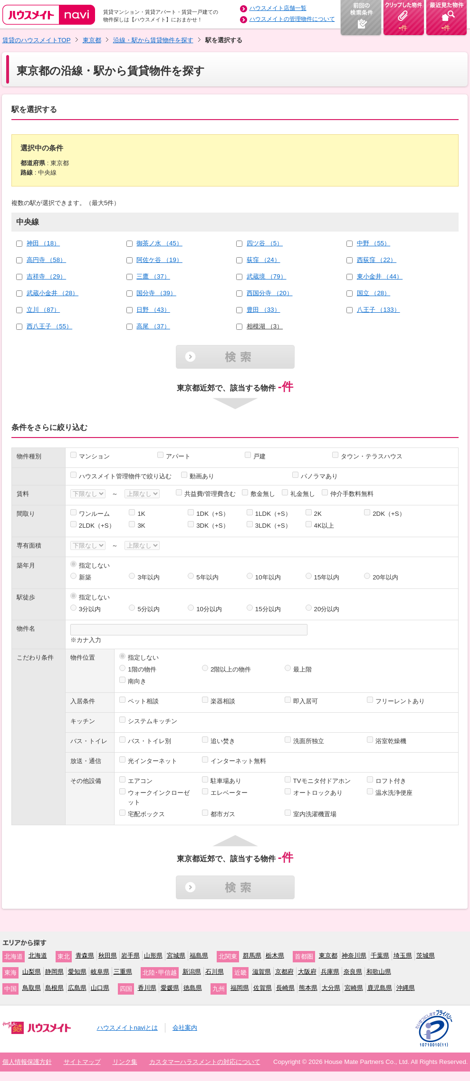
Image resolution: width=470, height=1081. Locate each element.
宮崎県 (354, 987)
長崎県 (285, 987)
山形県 (153, 955)
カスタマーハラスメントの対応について (204, 1061)
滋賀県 (261, 971)
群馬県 (252, 955)
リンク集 (125, 1061)
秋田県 (107, 955)
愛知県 (77, 971)
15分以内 (268, 609)
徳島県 (192, 987)
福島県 (199, 955)
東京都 (92, 40)
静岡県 (54, 971)
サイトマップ (82, 1061)
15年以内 (327, 577)
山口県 (100, 987)
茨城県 (425, 955)
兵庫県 (330, 971)
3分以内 (90, 609)
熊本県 (308, 987)
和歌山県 (378, 971)
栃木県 (275, 955)
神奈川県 (354, 955)
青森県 (85, 955)
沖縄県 (405, 987)
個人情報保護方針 (27, 1061)
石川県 (214, 971)
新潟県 (191, 971)
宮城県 (176, 955)
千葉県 (380, 955)
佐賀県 (262, 987)
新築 (85, 577)
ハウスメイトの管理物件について (292, 19)
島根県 (54, 987)
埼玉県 (402, 955)
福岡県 (239, 987)
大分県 (331, 987)
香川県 (147, 987)
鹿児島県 (379, 987)
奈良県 (353, 971)
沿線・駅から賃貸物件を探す (153, 40)
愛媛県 (170, 987)
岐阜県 (100, 971)
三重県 (123, 971)
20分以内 (327, 609)
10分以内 (209, 609)
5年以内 (207, 577)
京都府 (284, 971)
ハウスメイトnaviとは (127, 1027)
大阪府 (307, 971)
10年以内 (268, 577)
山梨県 (31, 971)
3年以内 (148, 577)
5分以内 (148, 609)
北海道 (38, 955)
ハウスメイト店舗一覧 (278, 8)
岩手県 (130, 955)
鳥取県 (31, 987)
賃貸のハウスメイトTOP (36, 40)
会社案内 (185, 1027)
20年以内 (385, 577)
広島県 (77, 987)
